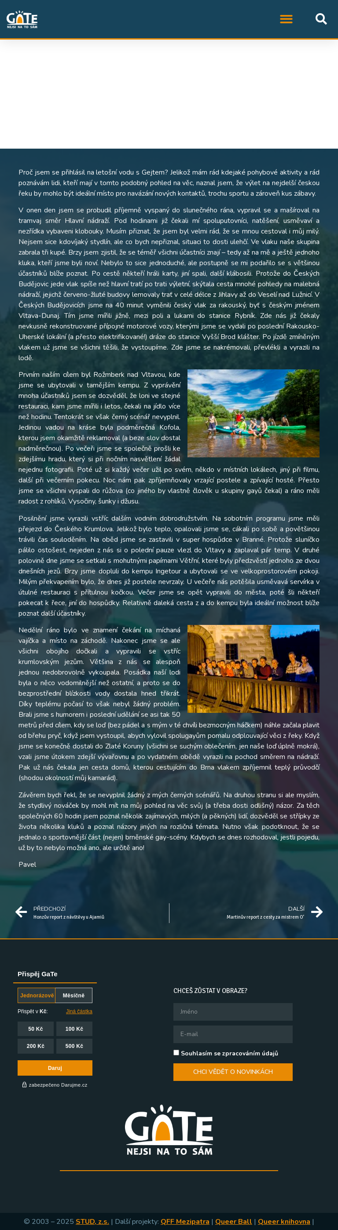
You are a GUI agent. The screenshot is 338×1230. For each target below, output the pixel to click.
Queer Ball (233, 1221)
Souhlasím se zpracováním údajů (229, 1053)
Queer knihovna (284, 1221)
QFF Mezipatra (185, 1221)
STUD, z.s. (92, 1221)
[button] (286, 19)
